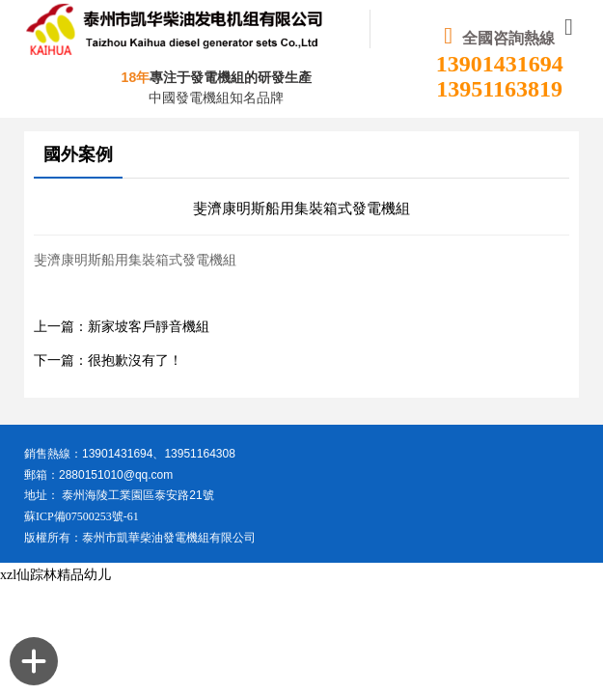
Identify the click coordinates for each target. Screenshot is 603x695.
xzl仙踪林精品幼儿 (55, 575)
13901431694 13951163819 (499, 76)
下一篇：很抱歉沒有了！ (108, 360)
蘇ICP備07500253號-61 (81, 516)
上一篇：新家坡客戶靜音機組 (121, 327)
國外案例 (78, 154)
